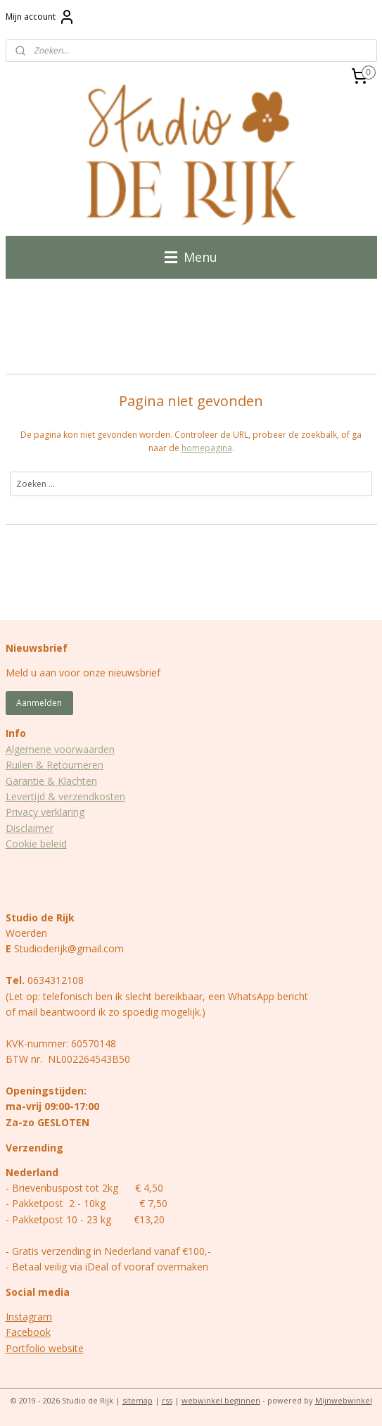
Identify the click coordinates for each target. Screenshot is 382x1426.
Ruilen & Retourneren (54, 764)
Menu (191, 256)
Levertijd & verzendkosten (65, 796)
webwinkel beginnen (221, 1400)
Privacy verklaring (45, 812)
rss (167, 1400)
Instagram (29, 1316)
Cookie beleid (36, 843)
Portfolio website (45, 1348)
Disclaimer (29, 828)
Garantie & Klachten (51, 781)
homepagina (207, 448)
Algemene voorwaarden (60, 749)
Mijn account (40, 16)
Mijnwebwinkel (343, 1400)
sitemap (137, 1400)
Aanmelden (39, 703)
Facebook (28, 1332)
